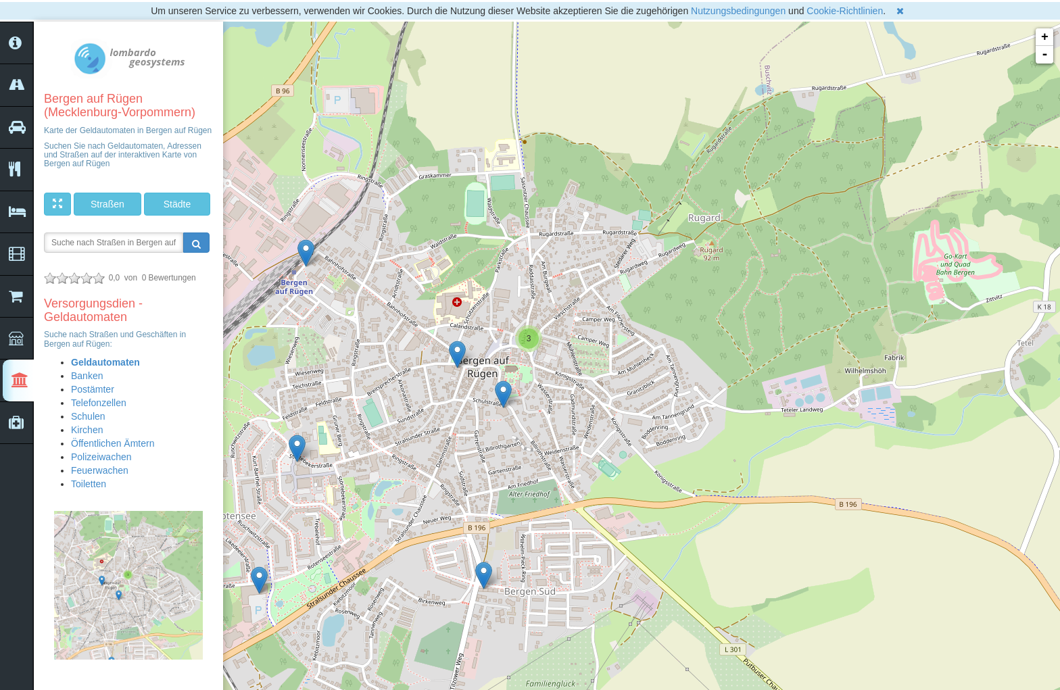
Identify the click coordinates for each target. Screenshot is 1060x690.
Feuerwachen (99, 470)
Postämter (92, 389)
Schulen (88, 416)
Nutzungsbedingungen (738, 10)
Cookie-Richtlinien (844, 10)
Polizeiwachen (101, 456)
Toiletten (88, 483)
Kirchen (87, 429)
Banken (87, 375)
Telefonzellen (98, 402)
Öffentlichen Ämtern (112, 443)
